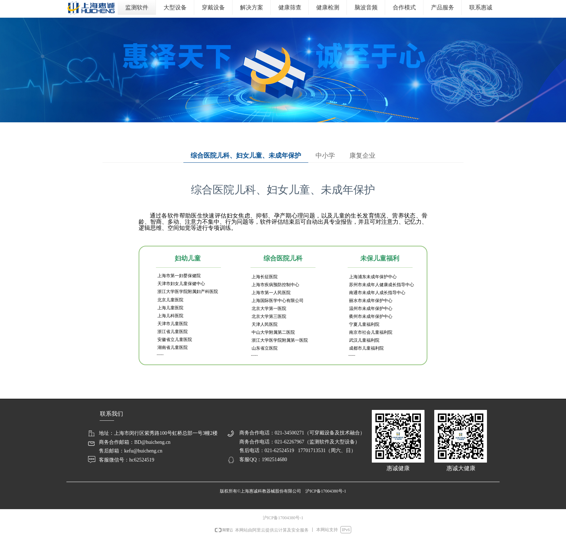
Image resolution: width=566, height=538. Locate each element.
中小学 (325, 155)
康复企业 (362, 155)
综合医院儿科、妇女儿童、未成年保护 (246, 155)
